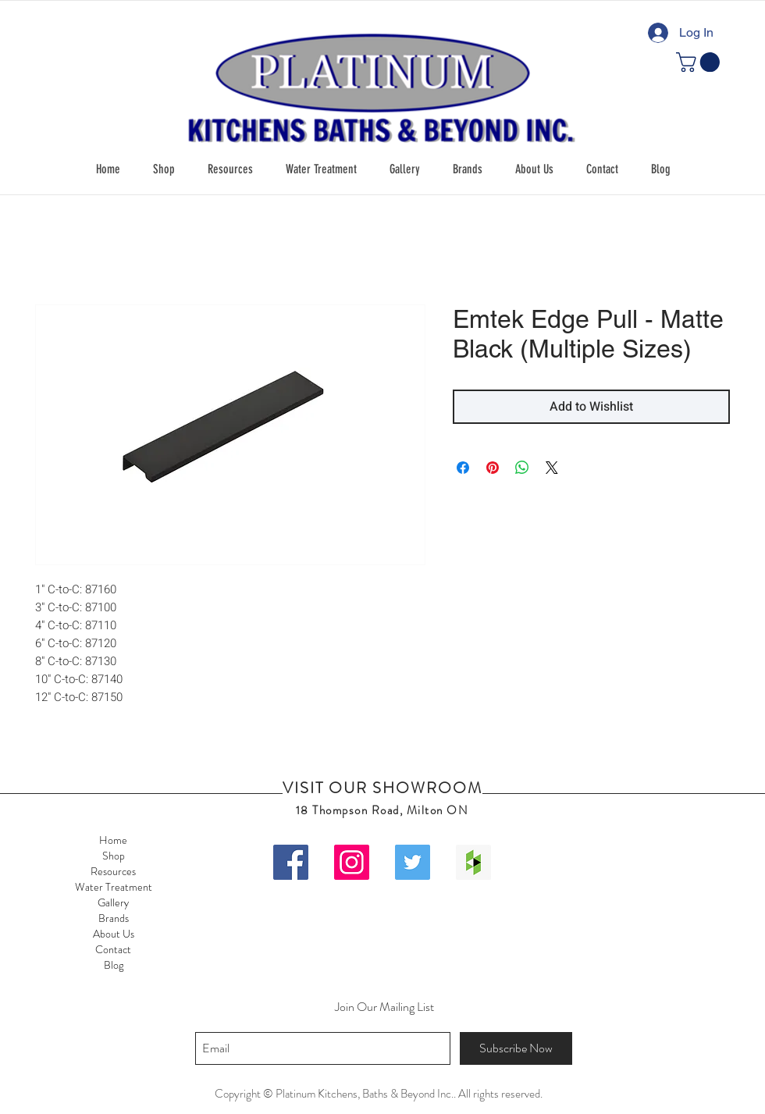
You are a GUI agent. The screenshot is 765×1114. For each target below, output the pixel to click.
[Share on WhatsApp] (522, 467)
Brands (113, 918)
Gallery (113, 902)
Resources (113, 871)
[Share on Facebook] (463, 467)
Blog (113, 965)
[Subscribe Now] (516, 1048)
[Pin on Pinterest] (492, 467)
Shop (113, 855)
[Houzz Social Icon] (473, 862)
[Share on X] (552, 467)
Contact (113, 949)
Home (113, 840)
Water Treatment (113, 887)
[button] (164, 169)
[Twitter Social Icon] (412, 862)
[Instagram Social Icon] (351, 862)
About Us (113, 933)
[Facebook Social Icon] (290, 862)
